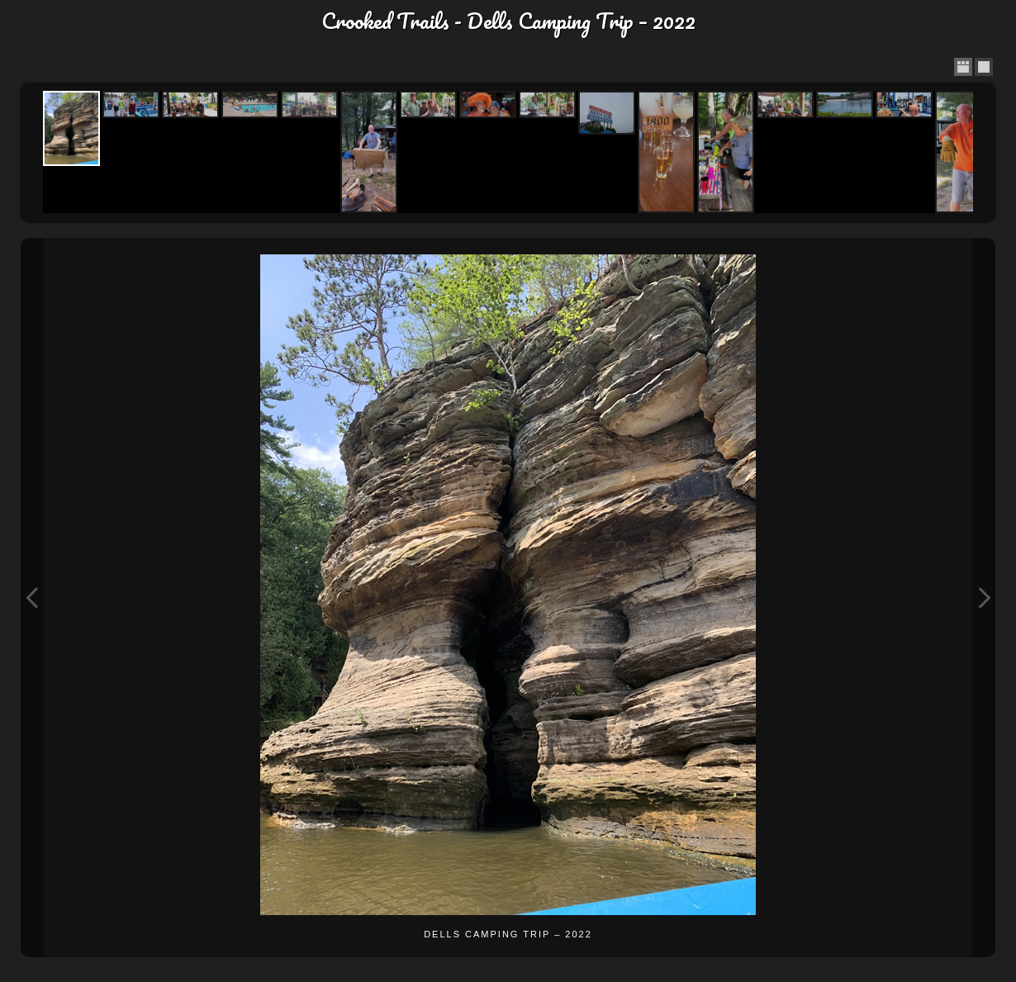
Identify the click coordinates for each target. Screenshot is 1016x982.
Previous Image (32, 597)
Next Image (983, 597)
